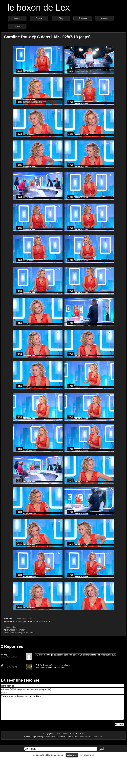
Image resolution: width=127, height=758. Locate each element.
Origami (98, 742)
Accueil (17, 18)
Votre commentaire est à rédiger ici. (62, 710)
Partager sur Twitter (15, 630)
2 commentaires (11, 627)
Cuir (29, 619)
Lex (2, 665)
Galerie (39, 18)
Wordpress (51, 742)
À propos (83, 18)
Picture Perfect (85, 742)
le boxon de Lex (38, 7)
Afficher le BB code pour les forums (19, 633)
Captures (18, 621)
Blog (61, 18)
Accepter (72, 755)
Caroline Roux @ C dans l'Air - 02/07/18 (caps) (47, 37)
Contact (104, 18)
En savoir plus (87, 755)
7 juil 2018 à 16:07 (9, 667)
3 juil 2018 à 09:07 (9, 657)
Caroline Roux (20, 619)
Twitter (17, 26)
